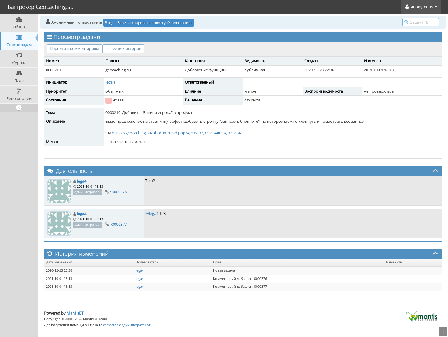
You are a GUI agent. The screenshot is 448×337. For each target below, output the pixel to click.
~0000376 (118, 191)
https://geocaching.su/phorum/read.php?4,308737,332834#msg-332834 (176, 133)
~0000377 (118, 224)
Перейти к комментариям (74, 48)
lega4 (110, 82)
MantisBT (75, 313)
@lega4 (151, 213)
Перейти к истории (123, 48)
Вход (109, 22)
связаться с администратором (127, 324)
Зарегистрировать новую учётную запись (154, 22)
